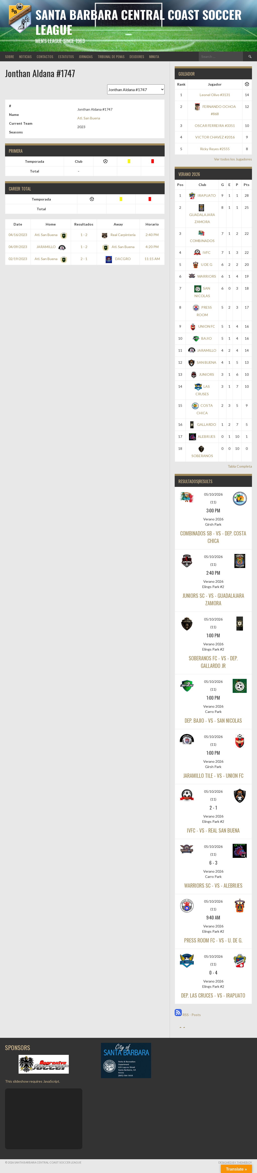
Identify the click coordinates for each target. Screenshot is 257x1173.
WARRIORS (202, 276)
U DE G (202, 264)
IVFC (202, 252)
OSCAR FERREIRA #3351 (215, 125)
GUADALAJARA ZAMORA (202, 214)
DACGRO (118, 259)
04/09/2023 (18, 247)
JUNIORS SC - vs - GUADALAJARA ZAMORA (213, 599)
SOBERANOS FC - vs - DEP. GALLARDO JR (213, 661)
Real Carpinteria (118, 235)
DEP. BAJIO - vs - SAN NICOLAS (213, 720)
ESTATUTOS (66, 56)
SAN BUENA (202, 362)
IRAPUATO (202, 195)
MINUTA (154, 56)
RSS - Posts (188, 1015)
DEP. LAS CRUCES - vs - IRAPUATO (213, 995)
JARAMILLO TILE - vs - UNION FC (213, 775)
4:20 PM (152, 247)
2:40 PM (152, 235)
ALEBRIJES (202, 436)
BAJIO (202, 338)
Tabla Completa (240, 466)
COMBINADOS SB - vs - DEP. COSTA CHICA (213, 536)
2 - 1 (84, 259)
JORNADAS (86, 56)
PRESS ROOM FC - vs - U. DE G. (213, 940)
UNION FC (202, 326)
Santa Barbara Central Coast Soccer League (138, 22)
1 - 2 (84, 235)
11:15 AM (152, 259)
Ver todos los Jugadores (233, 159)
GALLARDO (202, 424)
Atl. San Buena (88, 118)
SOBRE (9, 56)
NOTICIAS (25, 56)
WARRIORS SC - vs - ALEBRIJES (213, 885)
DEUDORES (137, 56)
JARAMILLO (49, 247)
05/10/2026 (213, 494)
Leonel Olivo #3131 (215, 95)
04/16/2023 (18, 235)
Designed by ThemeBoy (235, 1162)
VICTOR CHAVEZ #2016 (215, 137)
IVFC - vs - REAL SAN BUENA (213, 830)
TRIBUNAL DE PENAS (111, 56)
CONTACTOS (45, 56)
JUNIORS (202, 374)
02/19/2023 (18, 259)
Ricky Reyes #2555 (215, 149)
